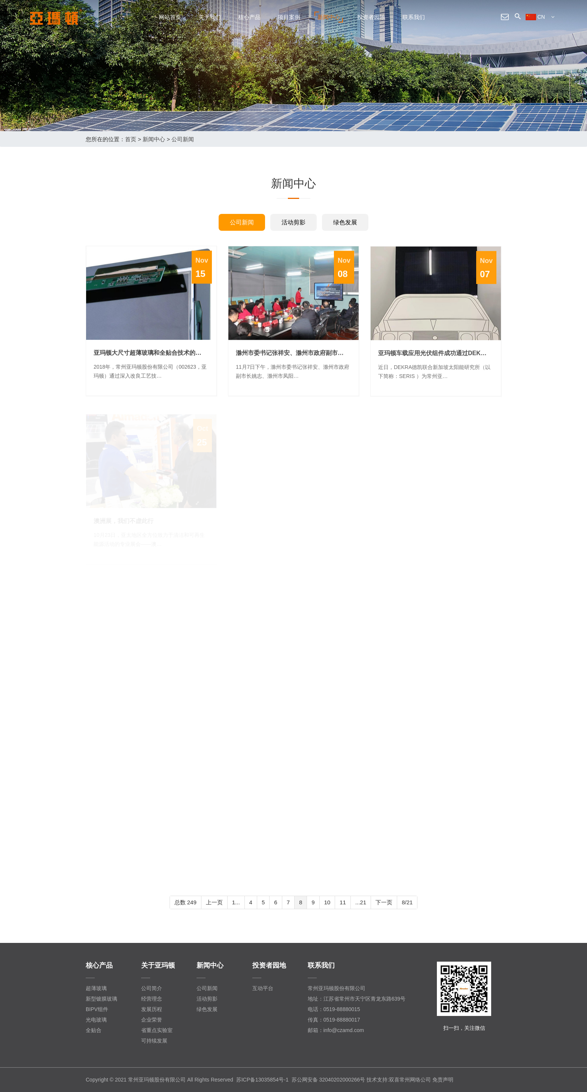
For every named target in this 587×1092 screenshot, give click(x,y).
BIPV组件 (97, 1009)
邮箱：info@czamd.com (336, 1030)
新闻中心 (328, 17)
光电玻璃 (96, 1019)
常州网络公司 (415, 1080)
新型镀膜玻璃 (101, 998)
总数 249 (185, 902)
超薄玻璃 (96, 988)
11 (343, 902)
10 (327, 902)
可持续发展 (154, 1040)
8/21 (407, 902)
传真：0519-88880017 (334, 1019)
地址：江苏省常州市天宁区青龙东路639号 (356, 998)
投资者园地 (371, 17)
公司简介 (151, 988)
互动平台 (262, 988)
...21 (360, 902)
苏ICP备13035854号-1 (262, 1080)
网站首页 (170, 17)
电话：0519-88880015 (334, 1009)
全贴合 (93, 1030)
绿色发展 (345, 222)
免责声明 (442, 1080)
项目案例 (289, 17)
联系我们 (413, 17)
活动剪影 (293, 222)
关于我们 (209, 17)
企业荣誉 (151, 1019)
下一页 (383, 902)
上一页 (214, 902)
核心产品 (249, 17)
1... (236, 902)
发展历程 (151, 1009)
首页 (130, 139)
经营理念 (151, 998)
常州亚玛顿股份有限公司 (336, 988)
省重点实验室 (157, 1030)
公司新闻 (182, 139)
